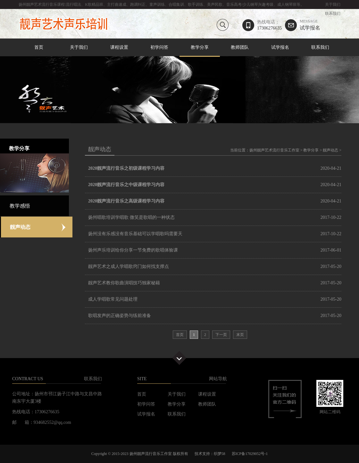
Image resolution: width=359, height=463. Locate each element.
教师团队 (240, 47)
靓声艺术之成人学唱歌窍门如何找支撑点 (128, 266)
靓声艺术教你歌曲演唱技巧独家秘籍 (124, 282)
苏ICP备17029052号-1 (250, 453)
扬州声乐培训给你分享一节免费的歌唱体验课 (133, 250)
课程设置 (119, 47)
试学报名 (310, 24)
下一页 (221, 334)
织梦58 (219, 453)
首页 (38, 47)
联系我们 (332, 13)
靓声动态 (330, 150)
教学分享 (200, 47)
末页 (240, 334)
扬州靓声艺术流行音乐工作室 (274, 150)
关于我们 (332, 4)
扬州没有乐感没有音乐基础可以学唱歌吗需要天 (135, 233)
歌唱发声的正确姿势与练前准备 (119, 315)
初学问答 (159, 47)
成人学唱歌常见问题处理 (113, 299)
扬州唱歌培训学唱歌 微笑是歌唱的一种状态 (131, 217)
